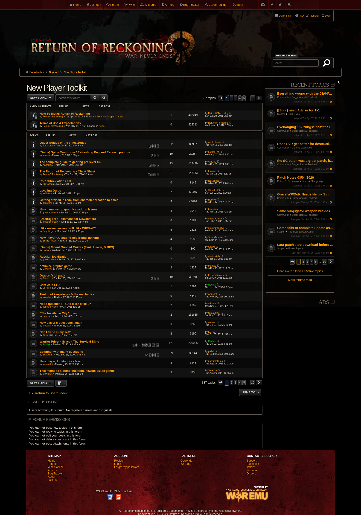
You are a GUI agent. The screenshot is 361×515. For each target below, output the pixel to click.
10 (146, 345)
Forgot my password (126, 467)
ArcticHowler (214, 142)
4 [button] (312, 261)
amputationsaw (50, 222)
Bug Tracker (191, 4)
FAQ (301, 15)
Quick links (285, 15)
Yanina (46, 155)
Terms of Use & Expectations (60, 123)
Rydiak (212, 284)
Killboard (151, 4)
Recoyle (212, 199)
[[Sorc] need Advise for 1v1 (298, 110)
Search (327, 63)
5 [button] (316, 261)
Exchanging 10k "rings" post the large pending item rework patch (305, 127)
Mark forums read (300, 280)
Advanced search (287, 56)
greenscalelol (49, 259)
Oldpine (212, 161)
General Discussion (302, 147)
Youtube (252, 470)
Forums (52, 464)
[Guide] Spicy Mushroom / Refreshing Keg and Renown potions (85, 152)
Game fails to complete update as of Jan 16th (305, 228)
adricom (47, 307)
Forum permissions (51, 420)
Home (77, 4)
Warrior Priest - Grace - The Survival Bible (69, 341)
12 (153, 345)
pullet (211, 351)
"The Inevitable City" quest (59, 313)
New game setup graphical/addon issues (68, 209)
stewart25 (47, 364)
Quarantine (213, 313)
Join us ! (95, 4)
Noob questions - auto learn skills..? (65, 304)
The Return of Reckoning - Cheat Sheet (67, 171)
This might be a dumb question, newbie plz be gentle (77, 370)
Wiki (132, 4)
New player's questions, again (61, 322)
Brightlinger (48, 231)
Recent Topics (310, 85)
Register (119, 460)
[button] (292, 262)
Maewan (47, 325)
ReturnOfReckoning (53, 116)
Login (117, 464)
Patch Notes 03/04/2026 (295, 177)
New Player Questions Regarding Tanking (69, 237)
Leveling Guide (50, 190)
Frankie (212, 171)
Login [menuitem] (328, 15)
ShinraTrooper (50, 240)
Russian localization (54, 256)
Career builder (218, 4)
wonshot (47, 297)
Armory (170, 4)
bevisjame (213, 209)
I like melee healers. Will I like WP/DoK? (68, 228)
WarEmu (185, 464)
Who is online (45, 402)
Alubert (211, 322)
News (305, 181)
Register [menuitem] (314, 15)
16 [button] (252, 98)
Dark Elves (294, 114)
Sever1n (212, 370)
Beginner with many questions (61, 351)
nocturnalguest (215, 361)
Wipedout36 (214, 190)
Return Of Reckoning (288, 181)
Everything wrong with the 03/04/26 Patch (305, 93)
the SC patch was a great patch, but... (305, 161)
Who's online (56, 467)
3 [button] (307, 261)
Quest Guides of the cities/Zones (63, 142)
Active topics (314, 271)
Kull (45, 335)
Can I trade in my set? (55, 332)
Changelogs (317, 181)
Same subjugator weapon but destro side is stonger (305, 211)
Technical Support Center (301, 231)
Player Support (295, 248)
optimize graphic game (56, 266)
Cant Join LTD (50, 285)
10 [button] (324, 261)
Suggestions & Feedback (304, 97)
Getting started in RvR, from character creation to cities (79, 200)
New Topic (39, 97)
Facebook (253, 464)
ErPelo (46, 288)
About (239, 4)
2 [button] (303, 261)
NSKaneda (48, 184)
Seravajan (48, 354)
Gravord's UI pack (52, 275)
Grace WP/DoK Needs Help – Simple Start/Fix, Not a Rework (305, 194)
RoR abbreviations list (55, 181)
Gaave (46, 250)
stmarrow (47, 203)
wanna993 (48, 165)
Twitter (251, 467)
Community (283, 97)
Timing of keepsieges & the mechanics (67, 294)
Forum (114, 4)
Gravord (47, 278)
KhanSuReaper (216, 275)
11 (149, 345)
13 (157, 345)
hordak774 (213, 152)
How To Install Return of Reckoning (65, 113)
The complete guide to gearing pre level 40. (70, 162)
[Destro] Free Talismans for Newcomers (68, 219)
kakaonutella (51, 212)
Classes (281, 114)
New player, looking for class (60, 361)
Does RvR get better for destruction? (305, 144)
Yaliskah (47, 193)
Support (281, 231)
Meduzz (47, 269)
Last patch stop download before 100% (305, 245)
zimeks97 (47, 316)
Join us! (52, 480)
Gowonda (186, 460)
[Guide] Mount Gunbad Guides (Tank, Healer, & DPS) (77, 247)
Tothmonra (48, 145)
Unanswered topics (290, 271)
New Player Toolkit (56, 88)
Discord (251, 473)
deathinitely (214, 256)
